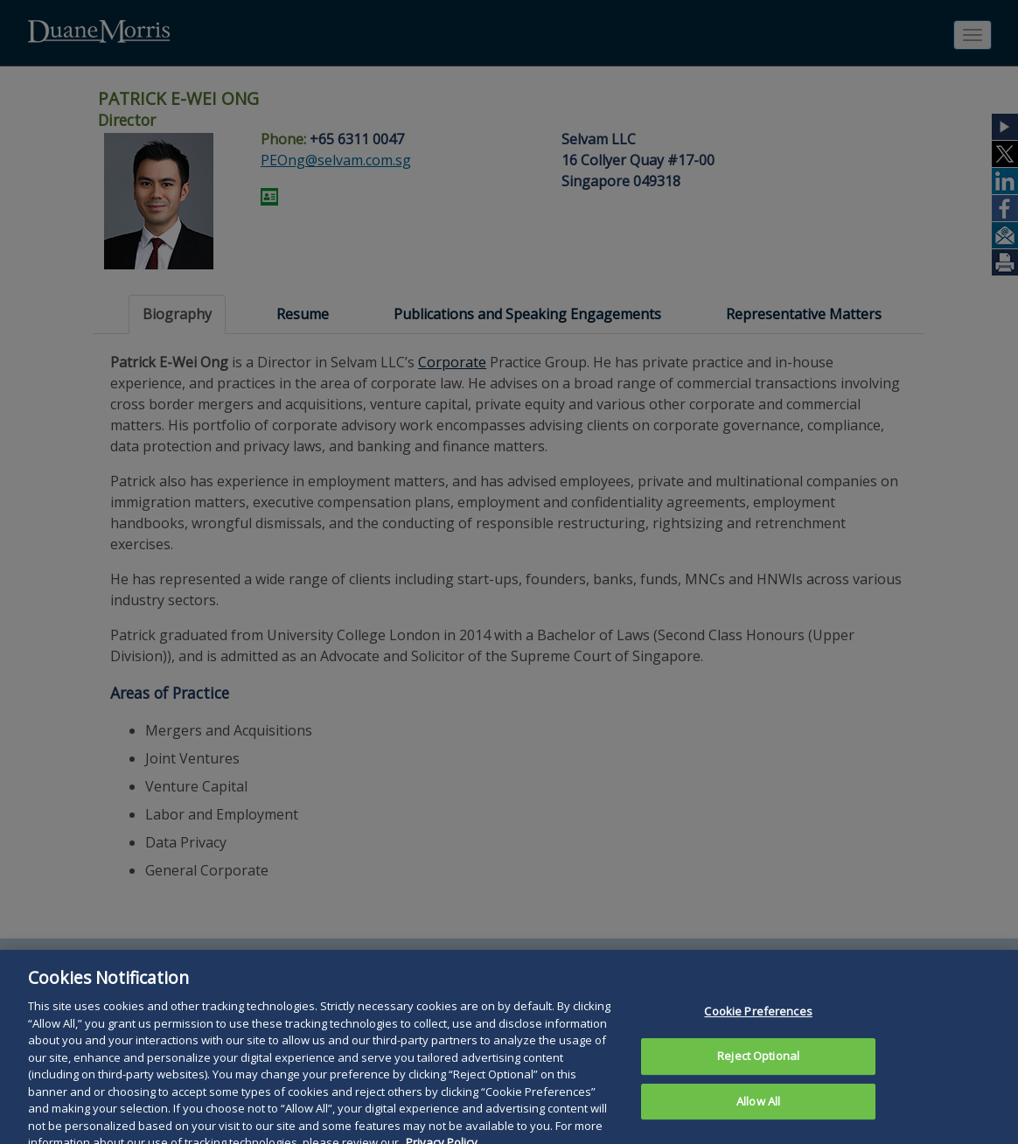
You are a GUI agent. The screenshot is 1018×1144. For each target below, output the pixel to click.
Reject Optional (758, 1071)
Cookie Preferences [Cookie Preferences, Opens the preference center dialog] (758, 1027)
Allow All (758, 1117)
